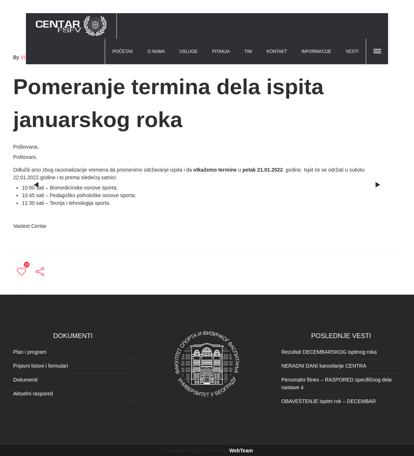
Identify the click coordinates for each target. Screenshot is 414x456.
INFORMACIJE (316, 51)
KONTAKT (277, 51)
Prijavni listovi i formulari (40, 366)
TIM (248, 51)
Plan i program (29, 352)
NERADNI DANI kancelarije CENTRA (324, 366)
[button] (377, 50)
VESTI (352, 51)
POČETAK (122, 51)
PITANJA (221, 51)
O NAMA (156, 51)
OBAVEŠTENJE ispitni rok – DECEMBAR (328, 401)
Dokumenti (25, 380)
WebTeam (241, 450)
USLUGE (189, 51)
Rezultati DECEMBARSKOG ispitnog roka (329, 352)
